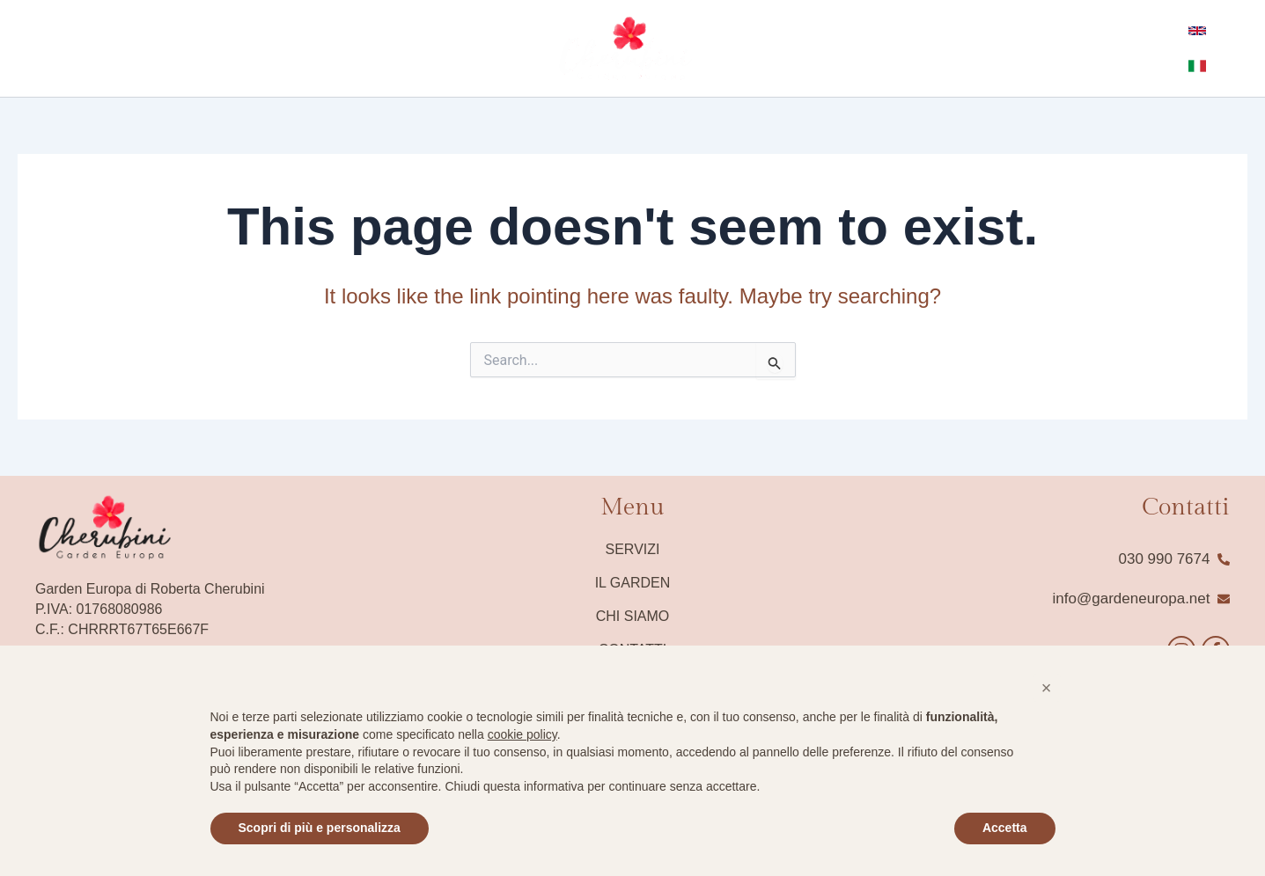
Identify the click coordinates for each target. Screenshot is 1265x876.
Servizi (633, 549)
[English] (1194, 48)
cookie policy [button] (522, 734)
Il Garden (633, 582)
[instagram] (52, 49)
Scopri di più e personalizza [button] (320, 828)
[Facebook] (25, 49)
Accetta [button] (1004, 828)
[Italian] (1230, 48)
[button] (1047, 688)
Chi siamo (633, 616)
